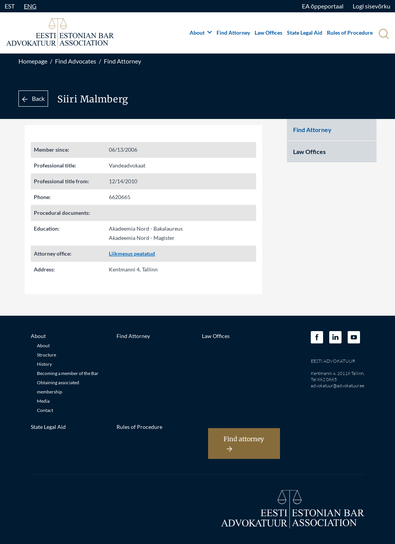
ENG (30, 6)
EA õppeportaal (322, 6)
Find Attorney (233, 32)
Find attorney (243, 443)
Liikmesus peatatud (132, 253)
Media (43, 401)
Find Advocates (75, 61)
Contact (45, 410)
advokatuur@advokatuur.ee (337, 385)
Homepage (32, 61)
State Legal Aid (304, 32)
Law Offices (268, 32)
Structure (46, 355)
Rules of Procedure (350, 32)
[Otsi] (383, 34)
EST (10, 6)
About (201, 32)
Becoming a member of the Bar (67, 373)
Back (33, 98)
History (44, 364)
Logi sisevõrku (371, 6)
